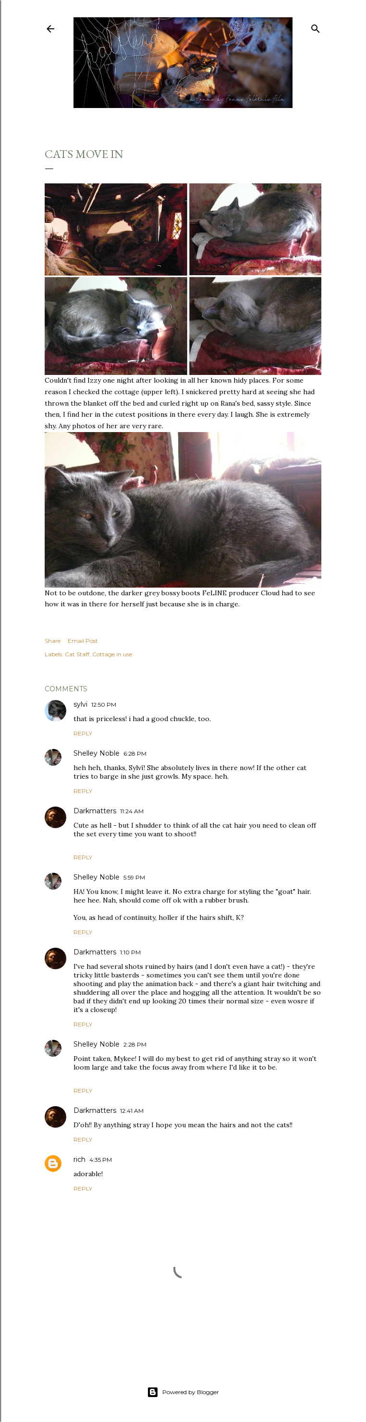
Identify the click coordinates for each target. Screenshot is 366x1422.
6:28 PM (134, 753)
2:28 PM (134, 1044)
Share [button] (53, 640)
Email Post (83, 640)
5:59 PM (134, 877)
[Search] (315, 26)
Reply (82, 733)
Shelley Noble (96, 753)
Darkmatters (94, 811)
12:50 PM (103, 704)
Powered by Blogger (183, 1392)
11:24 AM (132, 811)
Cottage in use (112, 654)
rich (79, 1159)
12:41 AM (132, 1110)
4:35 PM (100, 1159)
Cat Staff (77, 654)
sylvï (80, 704)
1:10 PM (130, 952)
